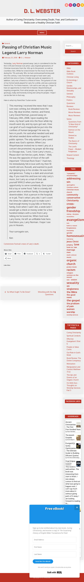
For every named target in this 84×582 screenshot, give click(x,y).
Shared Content (73, 155)
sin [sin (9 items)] (68, 286)
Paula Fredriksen (71, 431)
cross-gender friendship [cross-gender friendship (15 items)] (73, 207)
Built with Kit (54, 572)
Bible (69, 68)
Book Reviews (74, 109)
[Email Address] (54, 540)
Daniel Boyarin (71, 439)
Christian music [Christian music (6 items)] (73, 190)
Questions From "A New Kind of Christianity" (74, 124)
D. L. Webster (42, 11)
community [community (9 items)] (72, 194)
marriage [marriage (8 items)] (71, 250)
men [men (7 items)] (69, 252)
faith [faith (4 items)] (68, 223)
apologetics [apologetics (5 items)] (71, 185)
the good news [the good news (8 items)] (71, 296)
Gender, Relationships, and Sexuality (74, 88)
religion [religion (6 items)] (70, 273)
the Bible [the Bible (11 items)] (72, 292)
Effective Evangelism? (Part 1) (73, 341)
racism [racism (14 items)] (71, 269)
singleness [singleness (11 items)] (73, 288)
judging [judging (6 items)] (70, 245)
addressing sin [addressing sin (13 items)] (73, 180)
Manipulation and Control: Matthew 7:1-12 (73, 369)
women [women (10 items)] (71, 309)
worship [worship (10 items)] (71, 312)
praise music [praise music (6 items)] (72, 267)
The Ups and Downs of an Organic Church (73, 377)
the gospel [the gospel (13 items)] (73, 300)
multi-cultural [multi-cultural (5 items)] (71, 255)
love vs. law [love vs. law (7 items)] (72, 247)
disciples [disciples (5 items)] (75, 214)
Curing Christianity (74, 332)
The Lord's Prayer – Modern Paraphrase (74, 149)
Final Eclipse (70, 461)
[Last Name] (54, 554)
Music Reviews (74, 115)
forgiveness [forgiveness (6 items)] (71, 228)
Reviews (70, 106)
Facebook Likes (73, 401)
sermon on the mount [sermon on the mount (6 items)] (72, 276)
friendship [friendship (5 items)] (70, 230)
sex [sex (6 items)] (68, 280)
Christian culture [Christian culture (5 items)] (72, 187)
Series (69, 119)
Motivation (71, 364)
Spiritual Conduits (74, 336)
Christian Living (73, 77)
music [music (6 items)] (69, 257)
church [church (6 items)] (69, 192)
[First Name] (54, 547)
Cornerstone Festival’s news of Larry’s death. (21, 244)
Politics (69, 100)
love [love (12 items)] (76, 244)
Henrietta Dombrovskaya (73, 457)
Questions (71, 103)
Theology (70, 158)
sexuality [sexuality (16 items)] (73, 282)
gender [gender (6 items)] (69, 233)
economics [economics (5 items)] (70, 216)
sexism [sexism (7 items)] (74, 279)
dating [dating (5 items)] (69, 214)
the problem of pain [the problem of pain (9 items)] (73, 305)
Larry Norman (17, 63)
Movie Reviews (74, 112)
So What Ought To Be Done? (18, 292)
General (7, 43)
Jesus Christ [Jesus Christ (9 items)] (73, 241)
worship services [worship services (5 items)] (72, 315)
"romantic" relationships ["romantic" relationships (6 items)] (72, 174)
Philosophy (71, 97)
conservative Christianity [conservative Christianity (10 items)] (73, 199)
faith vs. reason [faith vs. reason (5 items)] (72, 225)
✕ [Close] (77, 507)
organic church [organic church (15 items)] (72, 262)
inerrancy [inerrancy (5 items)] (70, 239)
